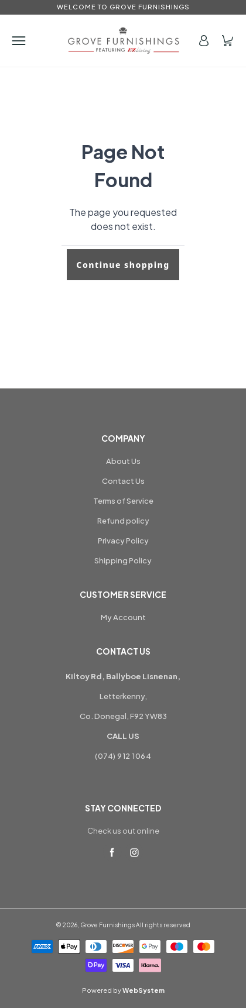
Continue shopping (122, 264)
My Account (123, 617)
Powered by (123, 990)
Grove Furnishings (107, 924)
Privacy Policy (123, 540)
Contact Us (123, 481)
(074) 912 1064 (123, 756)
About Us (123, 461)
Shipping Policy (123, 560)
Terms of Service (123, 500)
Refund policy (123, 520)
